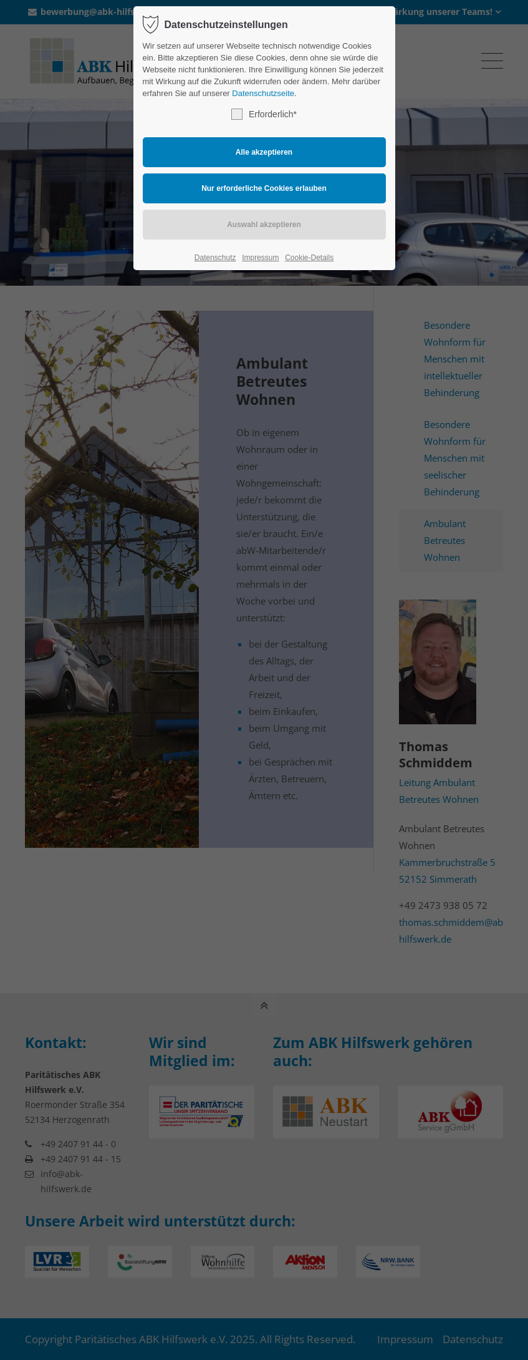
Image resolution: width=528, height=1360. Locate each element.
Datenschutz (215, 257)
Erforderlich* (264, 114)
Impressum (260, 257)
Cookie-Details (309, 257)
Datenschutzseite (263, 93)
